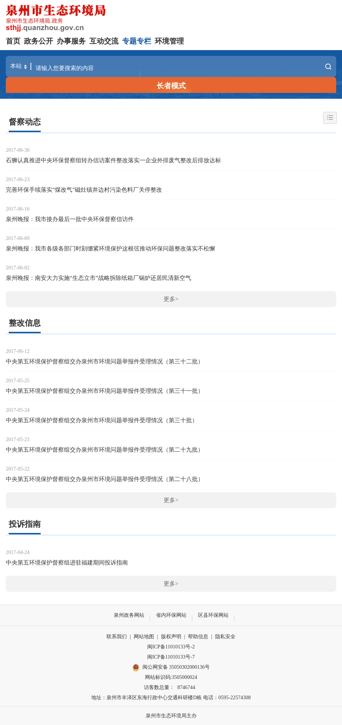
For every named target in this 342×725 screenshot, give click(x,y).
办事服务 (71, 41)
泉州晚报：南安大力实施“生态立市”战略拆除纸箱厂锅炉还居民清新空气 (98, 278)
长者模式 (171, 86)
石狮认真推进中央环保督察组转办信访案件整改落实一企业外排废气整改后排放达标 (113, 160)
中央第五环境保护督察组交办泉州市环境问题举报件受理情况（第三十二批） (105, 361)
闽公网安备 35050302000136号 (171, 667)
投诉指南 (25, 524)
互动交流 (103, 41)
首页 (13, 41)
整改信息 (25, 322)
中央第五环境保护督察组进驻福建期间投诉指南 (67, 562)
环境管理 (169, 41)
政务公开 (38, 41)
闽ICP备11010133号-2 (171, 646)
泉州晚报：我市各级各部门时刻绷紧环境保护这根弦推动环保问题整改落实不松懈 (110, 248)
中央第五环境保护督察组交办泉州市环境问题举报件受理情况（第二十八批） (105, 479)
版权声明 (171, 636)
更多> (171, 299)
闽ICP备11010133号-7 (171, 657)
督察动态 (25, 121)
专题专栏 (136, 41)
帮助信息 (198, 636)
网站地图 (144, 636)
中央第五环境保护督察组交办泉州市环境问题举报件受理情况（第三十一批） (105, 391)
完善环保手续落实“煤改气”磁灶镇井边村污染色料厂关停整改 (84, 190)
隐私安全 (225, 636)
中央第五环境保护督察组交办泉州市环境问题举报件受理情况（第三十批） (102, 420)
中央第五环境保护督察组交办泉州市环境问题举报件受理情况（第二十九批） (105, 450)
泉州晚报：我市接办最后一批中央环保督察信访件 (70, 219)
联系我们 (116, 636)
